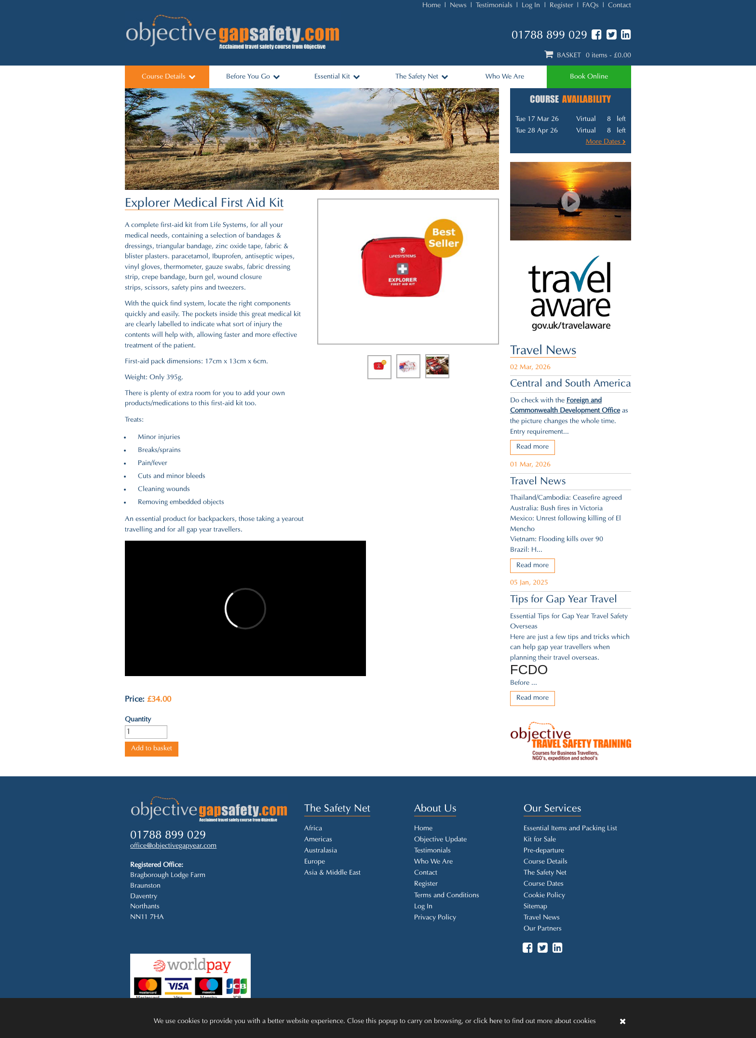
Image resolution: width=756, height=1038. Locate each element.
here (495, 1021)
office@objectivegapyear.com (173, 846)
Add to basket (151, 748)
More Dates (606, 142)
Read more (532, 447)
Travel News (543, 351)
